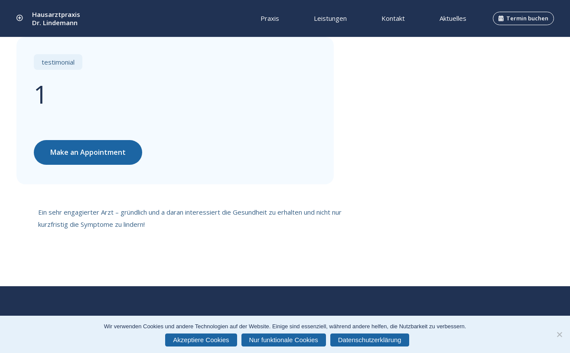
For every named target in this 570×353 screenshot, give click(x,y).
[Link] (19, 18)
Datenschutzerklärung (369, 339)
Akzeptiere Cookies (201, 339)
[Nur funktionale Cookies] (559, 334)
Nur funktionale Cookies (283, 339)
